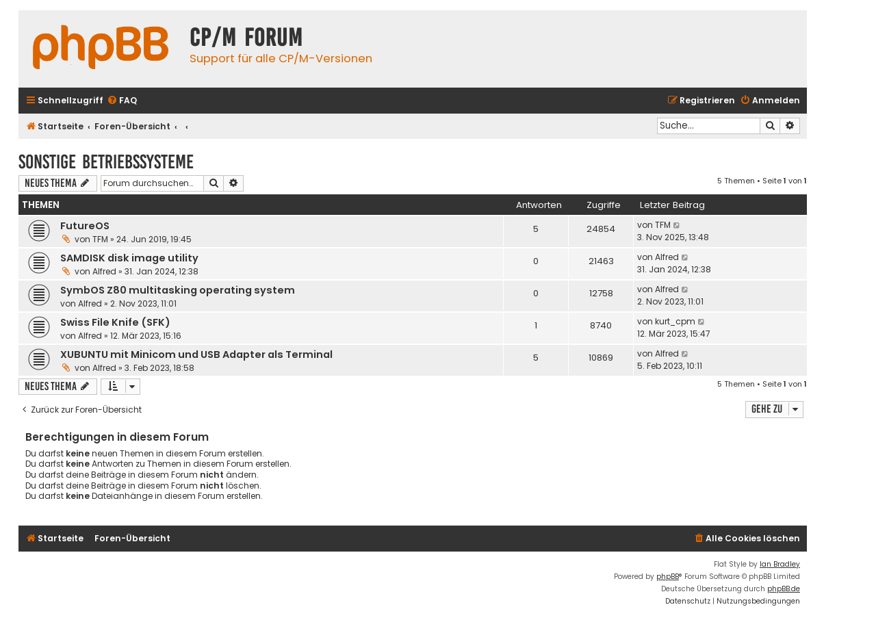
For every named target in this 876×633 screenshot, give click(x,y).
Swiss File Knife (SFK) (115, 322)
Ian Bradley (780, 564)
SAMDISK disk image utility (129, 258)
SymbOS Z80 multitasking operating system (177, 290)
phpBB (667, 576)
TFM (100, 239)
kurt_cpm (675, 321)
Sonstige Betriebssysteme (106, 161)
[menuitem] (122, 101)
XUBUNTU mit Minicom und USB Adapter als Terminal (196, 354)
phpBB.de (783, 589)
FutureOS (85, 226)
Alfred (104, 271)
